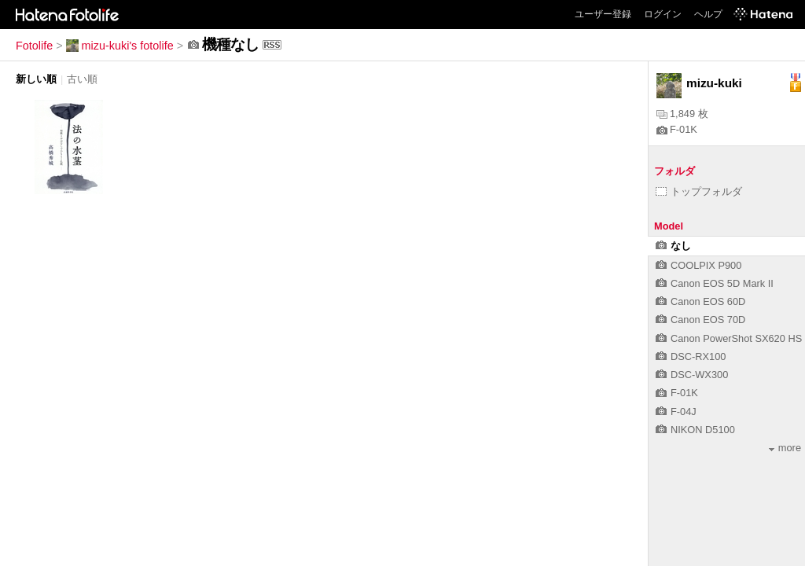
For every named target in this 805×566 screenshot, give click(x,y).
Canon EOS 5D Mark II (715, 283)
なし (673, 246)
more (785, 448)
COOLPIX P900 (698, 265)
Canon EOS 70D (700, 319)
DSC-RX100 (691, 356)
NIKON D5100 (695, 430)
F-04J (676, 411)
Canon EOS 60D (700, 301)
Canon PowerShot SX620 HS (729, 338)
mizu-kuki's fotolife (120, 45)
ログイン (663, 14)
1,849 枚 (682, 113)
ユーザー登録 (603, 14)
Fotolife (34, 45)
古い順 (82, 79)
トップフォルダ (699, 191)
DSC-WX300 (692, 374)
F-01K (676, 129)
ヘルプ (708, 14)
